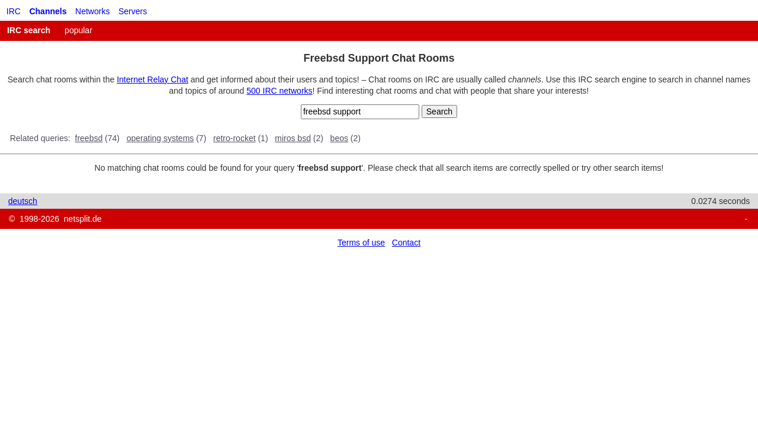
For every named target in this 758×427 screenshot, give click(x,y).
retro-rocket (234, 138)
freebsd (89, 138)
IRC (14, 11)
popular (78, 30)
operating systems (160, 138)
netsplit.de (83, 219)
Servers (132, 11)
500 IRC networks (279, 90)
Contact (406, 242)
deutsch (22, 201)
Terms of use (361, 242)
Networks (92, 11)
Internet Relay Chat (152, 79)
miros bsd (293, 138)
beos (339, 138)
